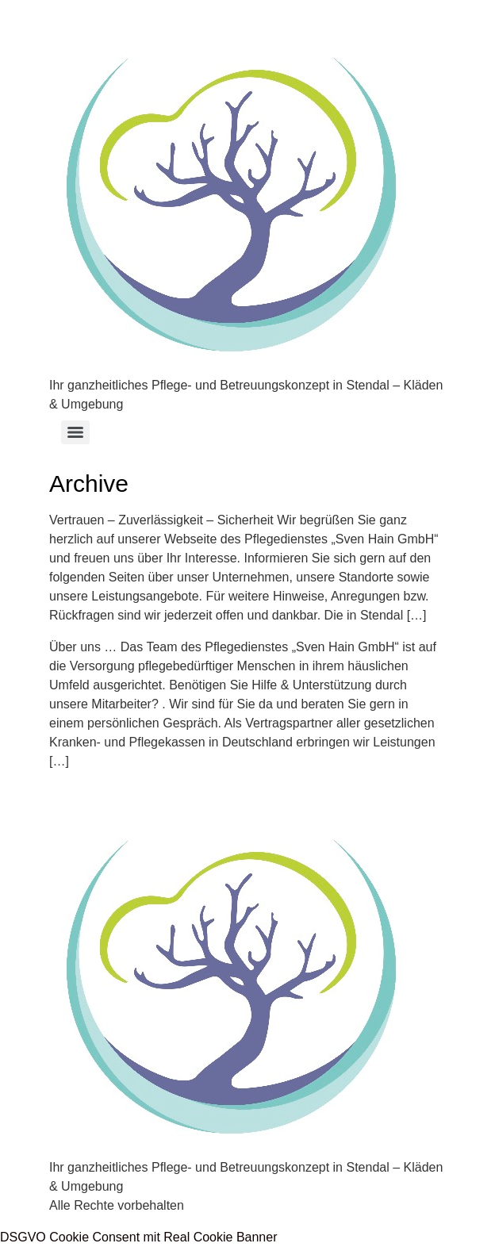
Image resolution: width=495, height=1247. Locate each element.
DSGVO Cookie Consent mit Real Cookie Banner (139, 1237)
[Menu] (75, 432)
